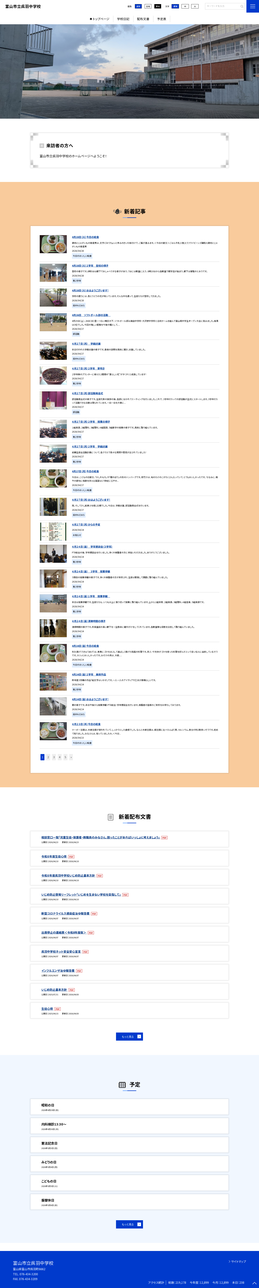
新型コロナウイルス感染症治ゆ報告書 (65, 913)
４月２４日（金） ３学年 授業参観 (91, 571)
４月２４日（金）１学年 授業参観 (91, 596)
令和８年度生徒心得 (54, 856)
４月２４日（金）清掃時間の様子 (89, 621)
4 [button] (59, 757)
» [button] (71, 757)
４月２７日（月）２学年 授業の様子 (91, 421)
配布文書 (143, 19)
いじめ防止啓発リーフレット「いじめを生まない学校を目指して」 (81, 894)
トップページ (101, 19)
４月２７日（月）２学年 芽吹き (88, 368)
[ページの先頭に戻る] (254, 1283)
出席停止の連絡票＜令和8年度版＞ (64, 932)
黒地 (158, 6)
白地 (148, 6)
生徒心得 (47, 1008)
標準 (175, 6)
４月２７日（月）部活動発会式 (87, 393)
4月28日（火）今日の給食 (85, 237)
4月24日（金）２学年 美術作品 (89, 674)
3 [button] (54, 757)
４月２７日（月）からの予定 (86, 524)
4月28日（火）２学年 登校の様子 (90, 265)
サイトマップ (238, 1261)
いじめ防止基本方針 (54, 989)
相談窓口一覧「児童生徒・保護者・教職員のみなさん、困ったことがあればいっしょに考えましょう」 (100, 837)
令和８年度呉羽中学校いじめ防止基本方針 (68, 875)
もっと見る (128, 1036)
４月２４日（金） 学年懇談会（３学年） (92, 546)
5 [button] (65, 757)
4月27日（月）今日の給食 (85, 471)
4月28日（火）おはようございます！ (90, 290)
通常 (138, 6)
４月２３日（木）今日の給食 (86, 724)
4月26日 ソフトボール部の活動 (91, 315)
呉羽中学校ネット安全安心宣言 (61, 951)
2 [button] (48, 757)
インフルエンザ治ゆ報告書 (58, 970)
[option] (129, 71)
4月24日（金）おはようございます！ (90, 699)
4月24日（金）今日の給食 (85, 646)
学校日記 (123, 19)
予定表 (161, 19)
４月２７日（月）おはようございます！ (91, 499)
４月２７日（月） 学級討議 (86, 343)
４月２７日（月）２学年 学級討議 (90, 446)
